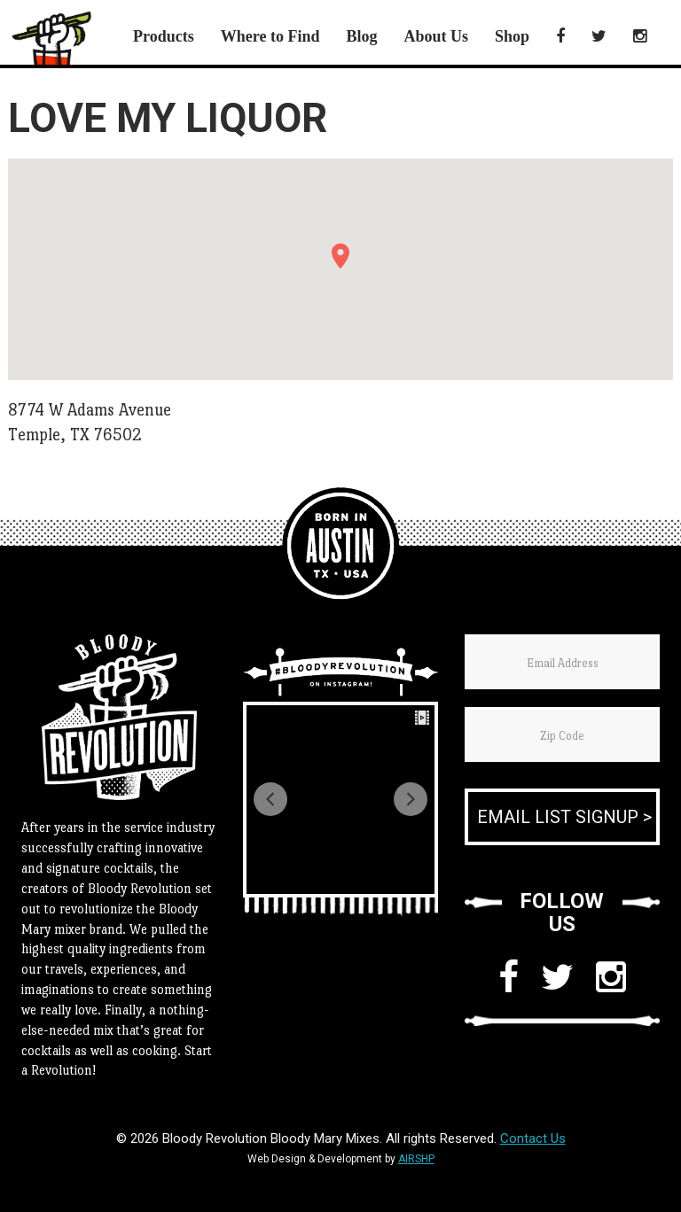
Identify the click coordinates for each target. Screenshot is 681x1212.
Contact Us (533, 1138)
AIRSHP (416, 1159)
